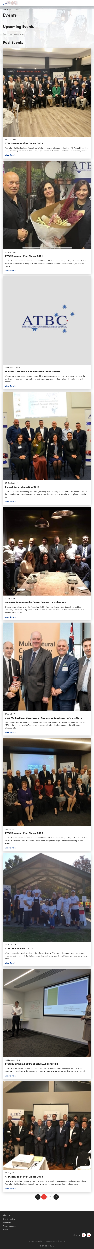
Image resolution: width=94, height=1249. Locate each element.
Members (7, 1222)
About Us (7, 1215)
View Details (10, 155)
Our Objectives (9, 1219)
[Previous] (38, 1197)
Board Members (9, 1226)
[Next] (56, 1197)
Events (5, 1229)
